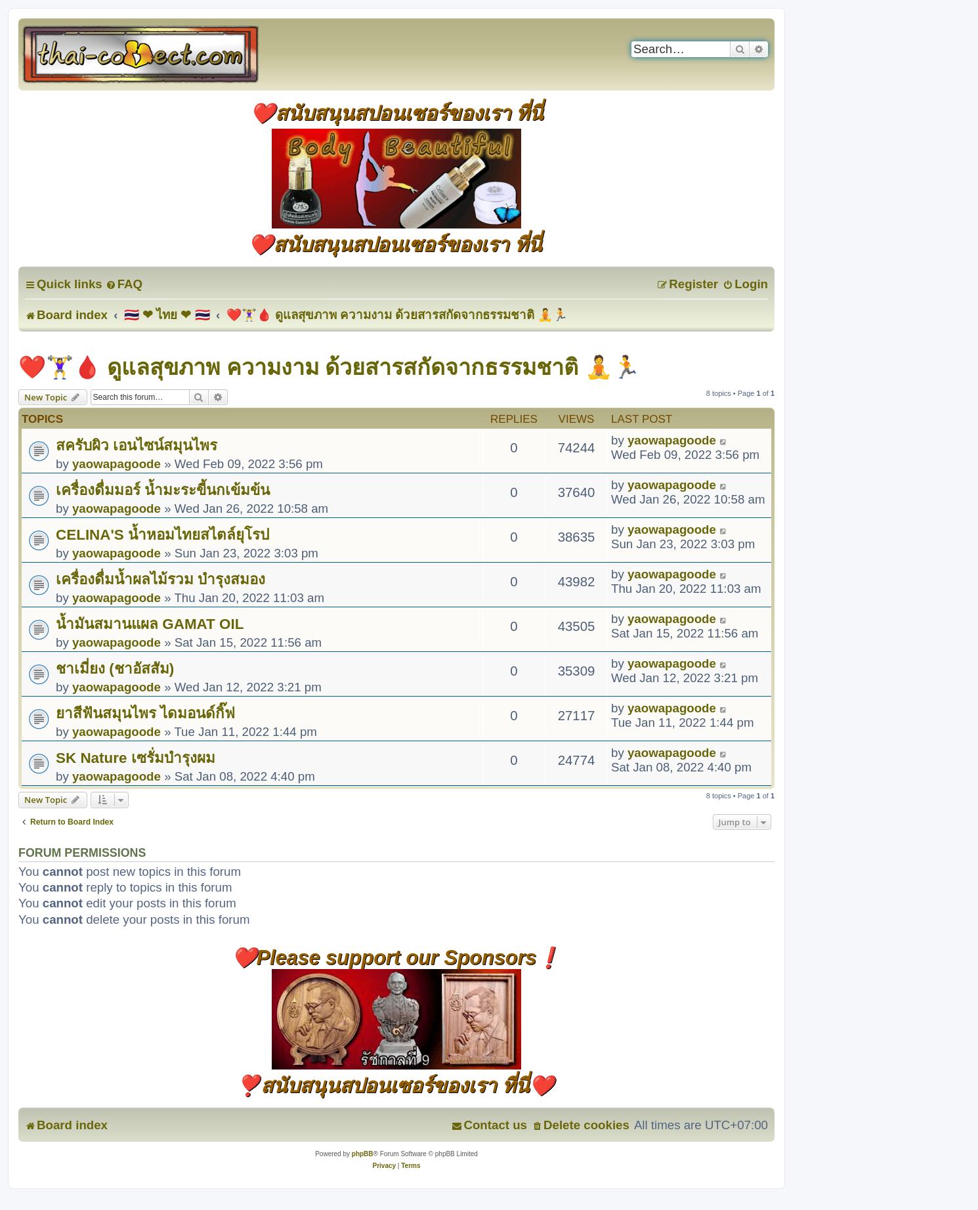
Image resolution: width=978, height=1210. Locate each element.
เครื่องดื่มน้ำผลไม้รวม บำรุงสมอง (160, 579)
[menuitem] (124, 283)
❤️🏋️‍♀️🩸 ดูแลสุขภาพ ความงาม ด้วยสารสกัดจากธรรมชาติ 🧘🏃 (329, 367)
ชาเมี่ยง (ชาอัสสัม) (115, 668)
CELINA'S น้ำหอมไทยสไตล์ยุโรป (162, 535)
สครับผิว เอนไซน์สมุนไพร (136, 445)
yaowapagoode (116, 464)
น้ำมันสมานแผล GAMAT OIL (150, 624)
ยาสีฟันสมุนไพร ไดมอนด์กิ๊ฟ (145, 713)
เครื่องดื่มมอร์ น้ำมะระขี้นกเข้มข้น (163, 490)
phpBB (362, 1153)
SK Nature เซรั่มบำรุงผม (135, 758)
